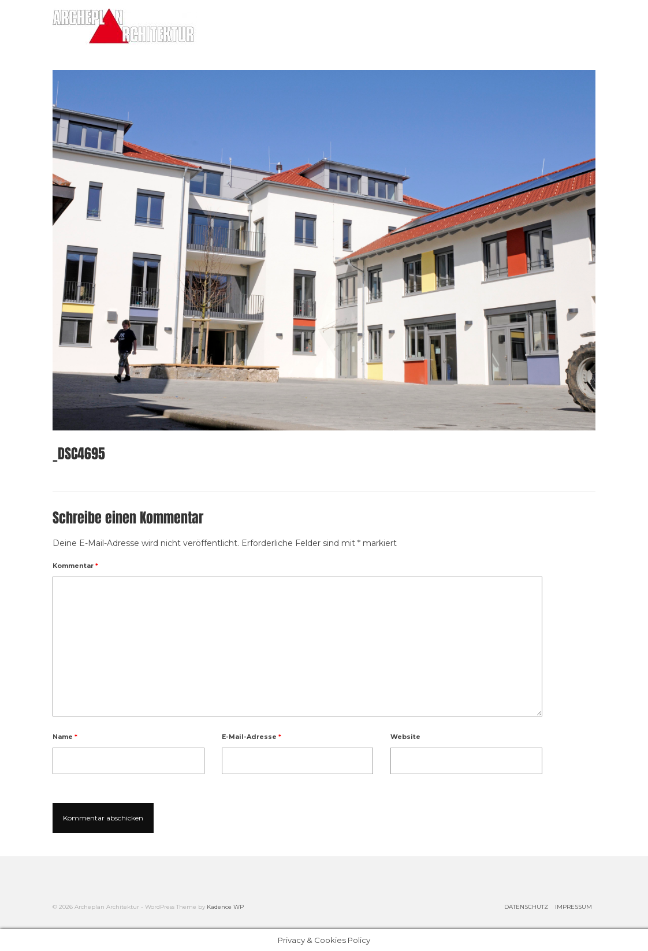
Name (65, 737)
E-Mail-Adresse (251, 737)
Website (405, 737)
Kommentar (75, 566)
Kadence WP (225, 907)
